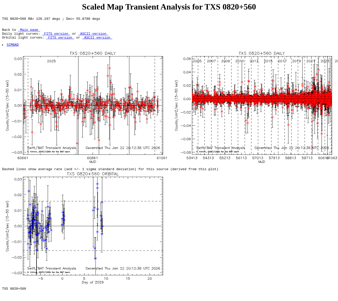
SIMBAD (13, 49)
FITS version (56, 36)
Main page (29, 32)
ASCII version (93, 36)
